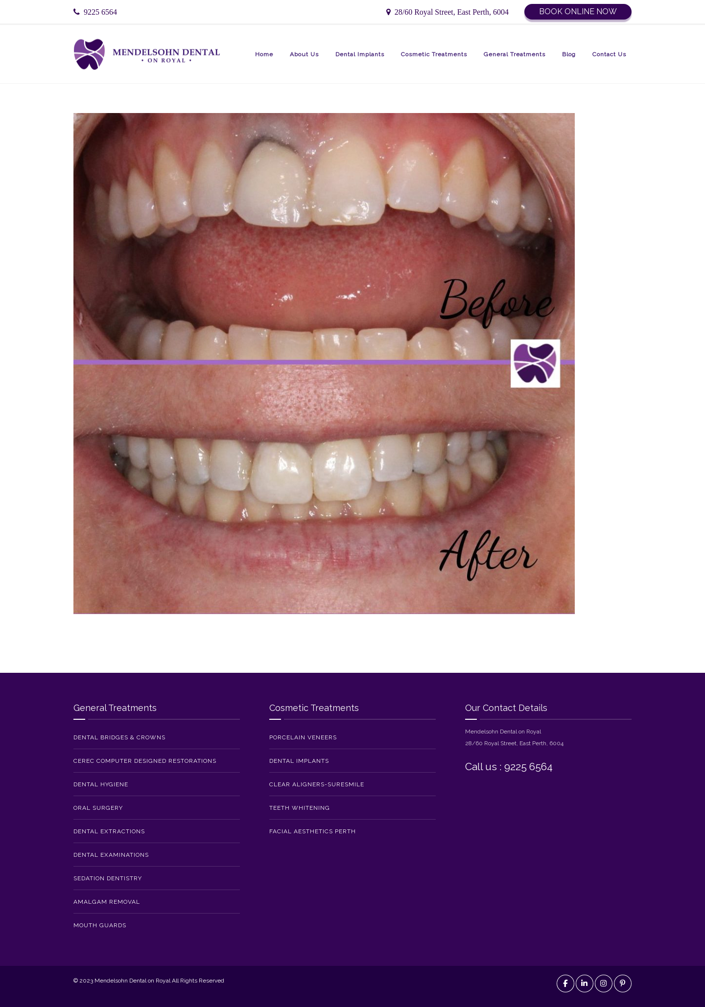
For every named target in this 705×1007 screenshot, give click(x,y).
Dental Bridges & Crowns (119, 737)
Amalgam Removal (106, 901)
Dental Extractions (109, 831)
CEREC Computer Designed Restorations (144, 760)
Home (264, 54)
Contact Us (609, 54)
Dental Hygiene (100, 784)
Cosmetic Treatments (434, 54)
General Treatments (514, 54)
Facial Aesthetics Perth (312, 831)
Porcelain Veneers (303, 737)
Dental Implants (359, 54)
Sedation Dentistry (107, 878)
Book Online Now (578, 11)
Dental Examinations (111, 854)
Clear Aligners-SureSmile (316, 784)
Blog (569, 54)
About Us (304, 54)
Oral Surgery (98, 807)
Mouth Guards (99, 925)
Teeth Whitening (299, 807)
